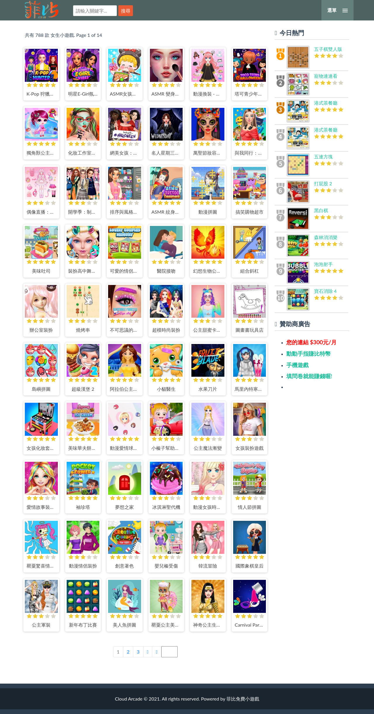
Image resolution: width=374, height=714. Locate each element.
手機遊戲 (297, 365)
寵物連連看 (325, 76)
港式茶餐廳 (325, 103)
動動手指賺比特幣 (308, 353)
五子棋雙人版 (328, 49)
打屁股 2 (323, 183)
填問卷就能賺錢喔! (309, 376)
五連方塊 (323, 156)
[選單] (337, 10)
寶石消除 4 (325, 291)
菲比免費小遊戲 (41, 9)
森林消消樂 (325, 237)
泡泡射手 (323, 264)
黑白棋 (321, 210)
